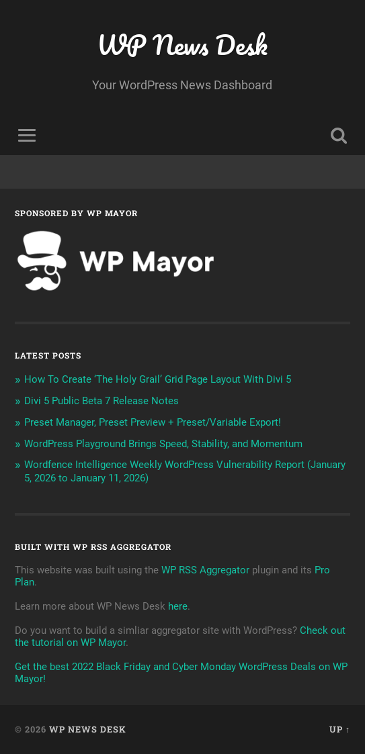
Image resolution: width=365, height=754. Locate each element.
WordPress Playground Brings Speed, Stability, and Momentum (163, 444)
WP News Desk (182, 44)
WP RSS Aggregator (205, 570)
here (178, 606)
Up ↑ (339, 729)
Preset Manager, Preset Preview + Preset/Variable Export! (152, 422)
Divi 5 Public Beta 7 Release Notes (101, 401)
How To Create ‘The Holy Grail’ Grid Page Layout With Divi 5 (157, 379)
